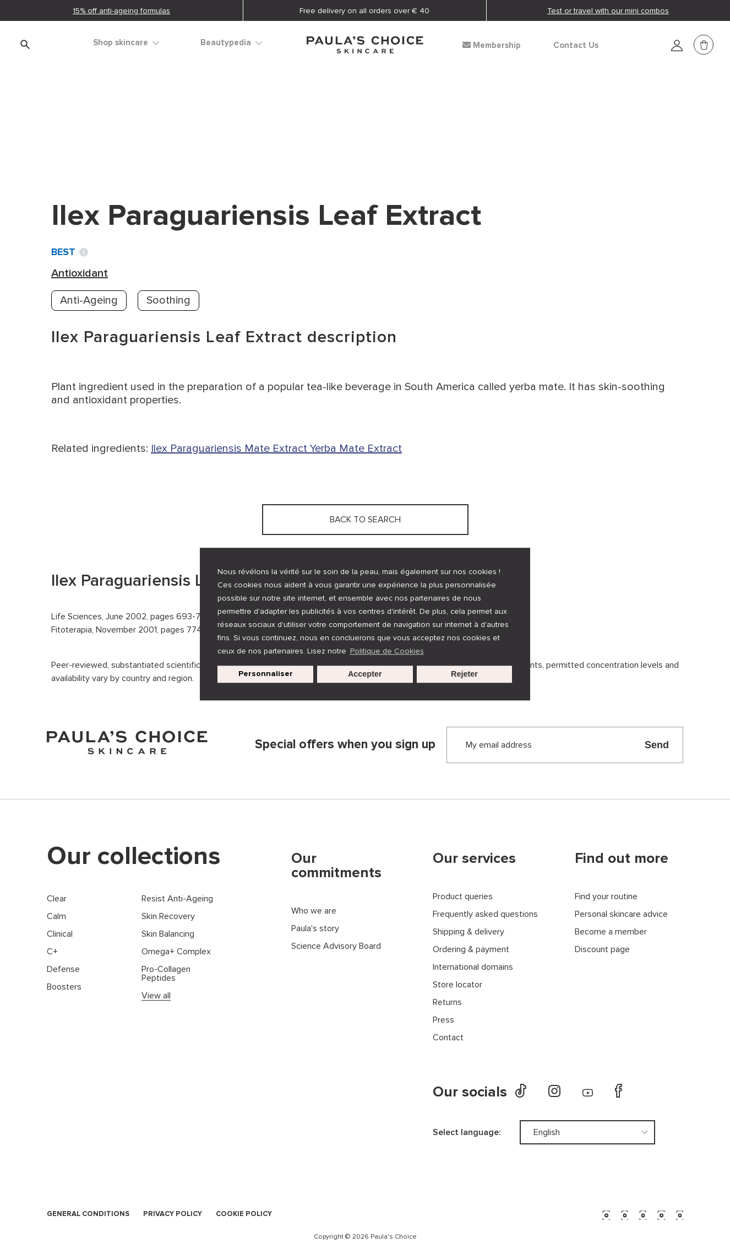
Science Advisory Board (336, 946)
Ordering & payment (471, 949)
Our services (474, 858)
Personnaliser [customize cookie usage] (265, 674)
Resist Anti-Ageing (177, 899)
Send (657, 744)
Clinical (60, 934)
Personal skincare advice (621, 914)
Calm (56, 916)
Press (443, 1020)
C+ (52, 952)
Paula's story (315, 928)
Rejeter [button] (464, 674)
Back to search (100, 143)
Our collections (134, 856)
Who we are (313, 911)
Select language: (467, 1132)
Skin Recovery (168, 916)
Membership (491, 45)
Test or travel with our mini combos (608, 10)
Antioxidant (194, 121)
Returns (447, 1002)
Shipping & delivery (468, 932)
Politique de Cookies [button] (387, 651)
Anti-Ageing (89, 300)
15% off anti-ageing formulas (121, 10)
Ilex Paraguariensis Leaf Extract (311, 121)
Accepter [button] (365, 674)
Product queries (463, 896)
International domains (473, 967)
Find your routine (606, 896)
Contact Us (575, 45)
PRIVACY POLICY (172, 1214)
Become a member (611, 932)
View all (156, 996)
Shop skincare (126, 42)
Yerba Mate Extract (356, 448)
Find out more (621, 858)
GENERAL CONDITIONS (88, 1214)
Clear (57, 899)
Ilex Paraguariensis (197, 448)
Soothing (168, 300)
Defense (63, 969)
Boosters (64, 987)
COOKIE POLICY (244, 1214)
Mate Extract (277, 448)
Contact (448, 1037)
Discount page (602, 949)
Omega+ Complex (176, 952)
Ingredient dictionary (105, 121)
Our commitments (336, 866)
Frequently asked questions (485, 914)
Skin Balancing (167, 934)
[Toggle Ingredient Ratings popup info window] (83, 252)
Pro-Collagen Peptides (165, 974)
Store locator (457, 985)
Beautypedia (231, 42)
